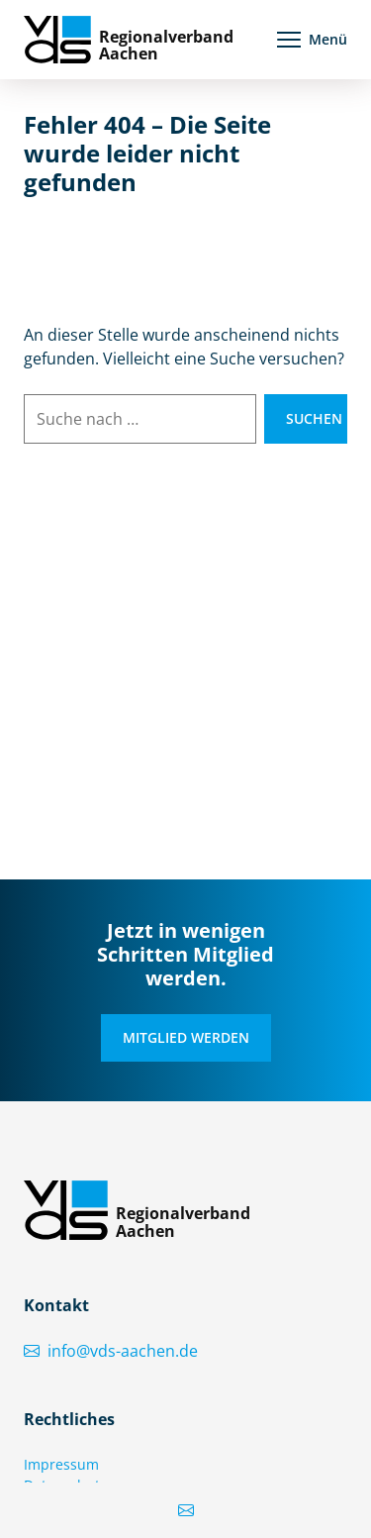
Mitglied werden (186, 1037)
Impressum (61, 1464)
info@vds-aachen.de (111, 1351)
